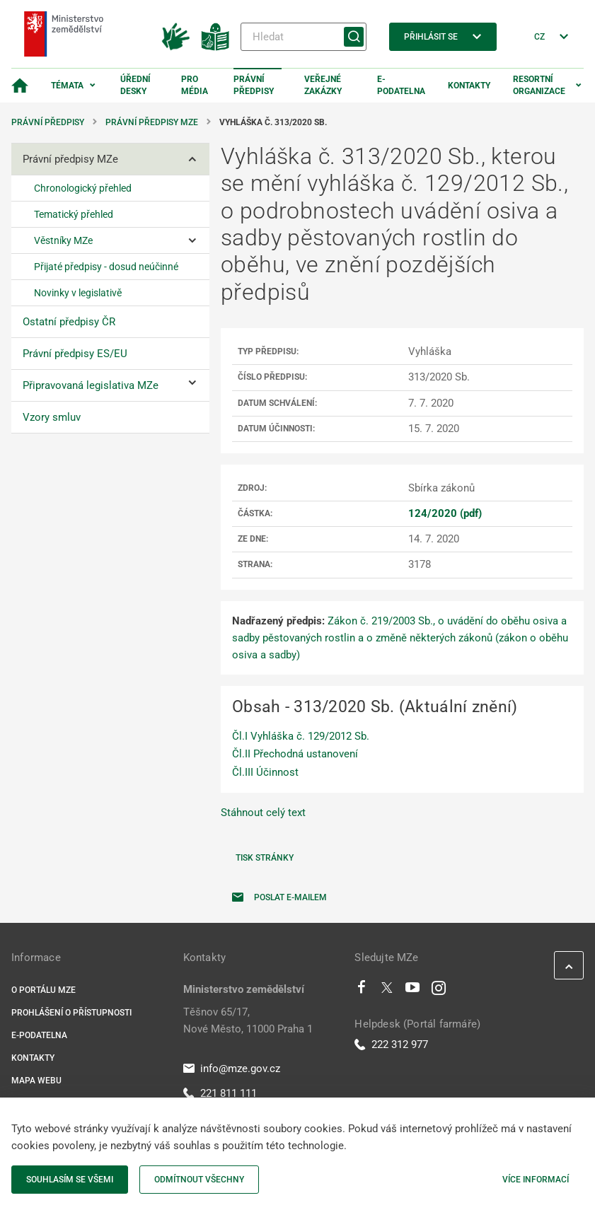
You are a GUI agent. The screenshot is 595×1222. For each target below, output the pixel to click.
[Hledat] (303, 37)
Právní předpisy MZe (151, 122)
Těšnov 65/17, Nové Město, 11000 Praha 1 (248, 1020)
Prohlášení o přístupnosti (71, 1013)
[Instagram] (439, 990)
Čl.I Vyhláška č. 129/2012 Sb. (300, 736)
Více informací (535, 1180)
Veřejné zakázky (323, 85)
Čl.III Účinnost (265, 772)
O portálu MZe (43, 990)
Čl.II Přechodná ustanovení (295, 753)
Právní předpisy (253, 85)
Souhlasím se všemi (69, 1180)
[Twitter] (387, 990)
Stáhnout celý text (263, 812)
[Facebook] (361, 990)
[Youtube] (412, 990)
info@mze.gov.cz (231, 1068)
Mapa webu (36, 1081)
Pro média (194, 85)
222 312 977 (391, 1044)
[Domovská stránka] (19, 86)
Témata (67, 86)
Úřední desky (135, 85)
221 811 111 (220, 1093)
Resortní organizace (539, 85)
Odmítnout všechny (199, 1180)
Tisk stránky (265, 858)
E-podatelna (401, 85)
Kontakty (469, 86)
